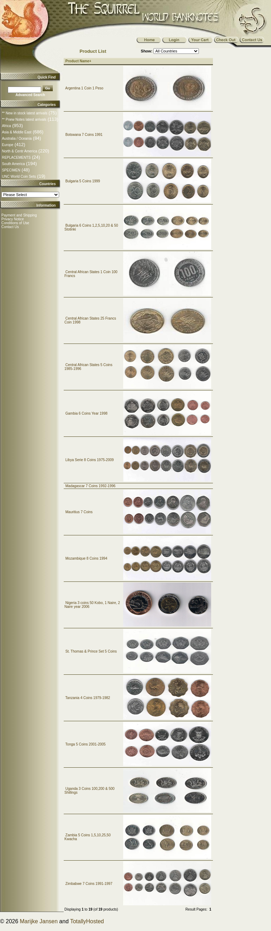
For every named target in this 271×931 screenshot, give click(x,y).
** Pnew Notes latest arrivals (24, 119)
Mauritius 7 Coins (79, 512)
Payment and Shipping (19, 215)
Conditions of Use (15, 223)
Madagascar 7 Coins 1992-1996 (90, 486)
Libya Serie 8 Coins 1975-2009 (89, 460)
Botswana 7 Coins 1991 (84, 135)
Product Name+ (78, 61)
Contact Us (10, 227)
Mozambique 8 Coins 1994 (86, 558)
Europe (7, 145)
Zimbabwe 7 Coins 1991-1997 (88, 884)
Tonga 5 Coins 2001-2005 (85, 744)
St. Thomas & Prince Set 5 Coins (91, 651)
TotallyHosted (87, 921)
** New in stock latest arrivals (24, 113)
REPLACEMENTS (16, 157)
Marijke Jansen (39, 921)
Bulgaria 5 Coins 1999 (82, 181)
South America (13, 164)
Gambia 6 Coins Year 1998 (86, 413)
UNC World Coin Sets (19, 176)
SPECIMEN (11, 170)
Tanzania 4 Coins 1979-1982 (87, 698)
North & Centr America (19, 151)
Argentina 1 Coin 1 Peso (84, 88)
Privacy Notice (12, 219)
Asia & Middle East (16, 132)
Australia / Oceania (17, 138)
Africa (6, 126)
